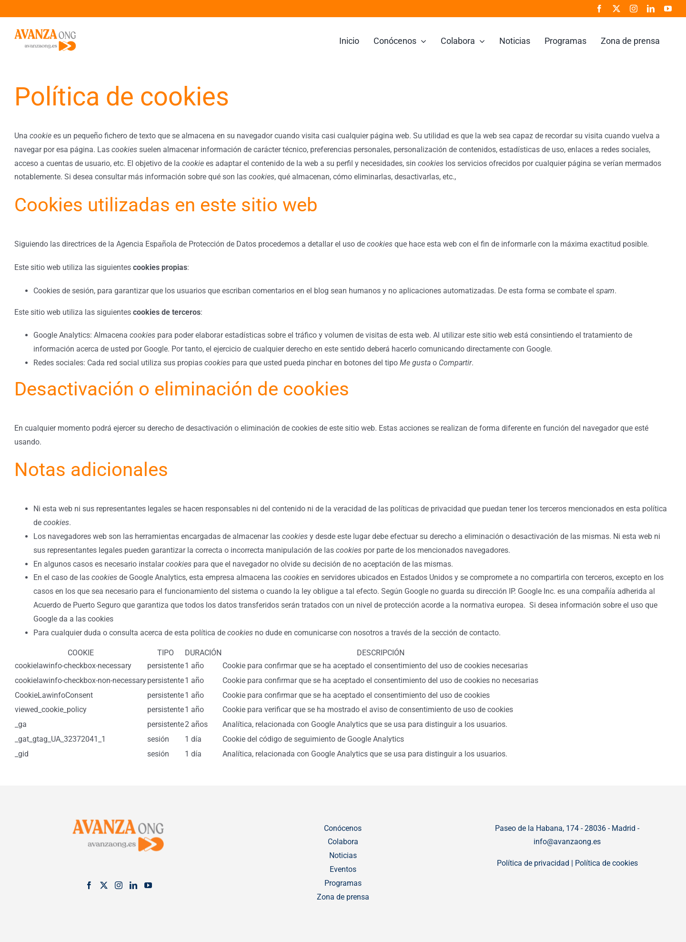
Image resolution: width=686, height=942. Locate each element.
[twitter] (616, 8)
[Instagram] (118, 885)
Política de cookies (606, 863)
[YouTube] (148, 885)
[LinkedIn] (133, 885)
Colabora (343, 841)
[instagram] (633, 8)
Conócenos (343, 828)
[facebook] (599, 8)
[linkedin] (651, 8)
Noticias (343, 855)
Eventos (343, 869)
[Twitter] (104, 885)
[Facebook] (89, 885)
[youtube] (668, 8)
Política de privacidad (533, 863)
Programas (343, 883)
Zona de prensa (343, 896)
